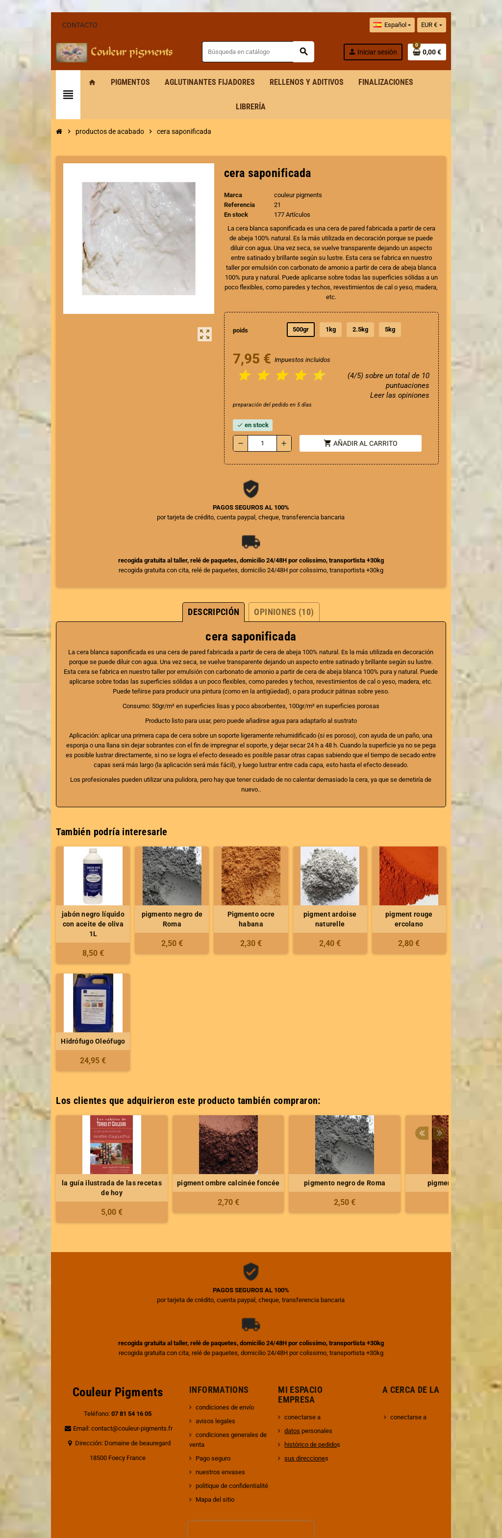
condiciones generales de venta (228, 1361)
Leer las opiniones (433, 351)
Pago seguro (201, 1375)
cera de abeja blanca (147, 627)
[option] (76, 1095)
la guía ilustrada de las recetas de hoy (76, 1114)
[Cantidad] (262, 399)
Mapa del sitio (203, 1416)
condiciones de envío (213, 1333)
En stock (230, 190)
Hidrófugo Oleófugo (64, 968)
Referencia (233, 180)
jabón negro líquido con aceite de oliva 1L (64, 855)
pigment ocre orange (425, 1109)
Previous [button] (456, 1024)
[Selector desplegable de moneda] (467, 25)
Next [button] (471, 1024)
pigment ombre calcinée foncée (193, 1109)
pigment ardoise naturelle (344, 855)
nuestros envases (208, 1388)
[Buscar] (268, 51)
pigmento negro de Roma (158, 850)
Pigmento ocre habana (251, 850)
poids (236, 286)
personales (312, 1357)
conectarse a (306, 1343)
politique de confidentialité (220, 1402)
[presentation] (251, 1452)
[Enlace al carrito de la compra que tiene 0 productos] (462, 52)
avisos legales (204, 1347)
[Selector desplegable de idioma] (427, 25)
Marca (227, 170)
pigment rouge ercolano (437, 850)
